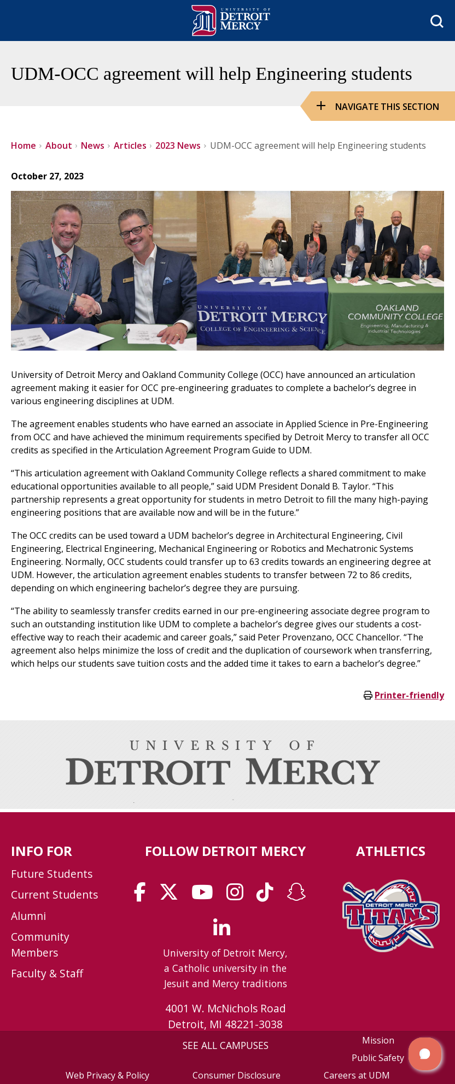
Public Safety (378, 1058)
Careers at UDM (357, 1075)
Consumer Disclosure (236, 1075)
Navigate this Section (387, 107)
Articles (130, 145)
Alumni (28, 915)
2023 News (178, 145)
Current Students (54, 894)
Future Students (51, 873)
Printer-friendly (409, 695)
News (92, 145)
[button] (425, 1054)
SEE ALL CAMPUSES (226, 1045)
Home (23, 145)
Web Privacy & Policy (107, 1075)
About (58, 145)
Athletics (390, 851)
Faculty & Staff (47, 973)
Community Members (40, 944)
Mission (378, 1040)
